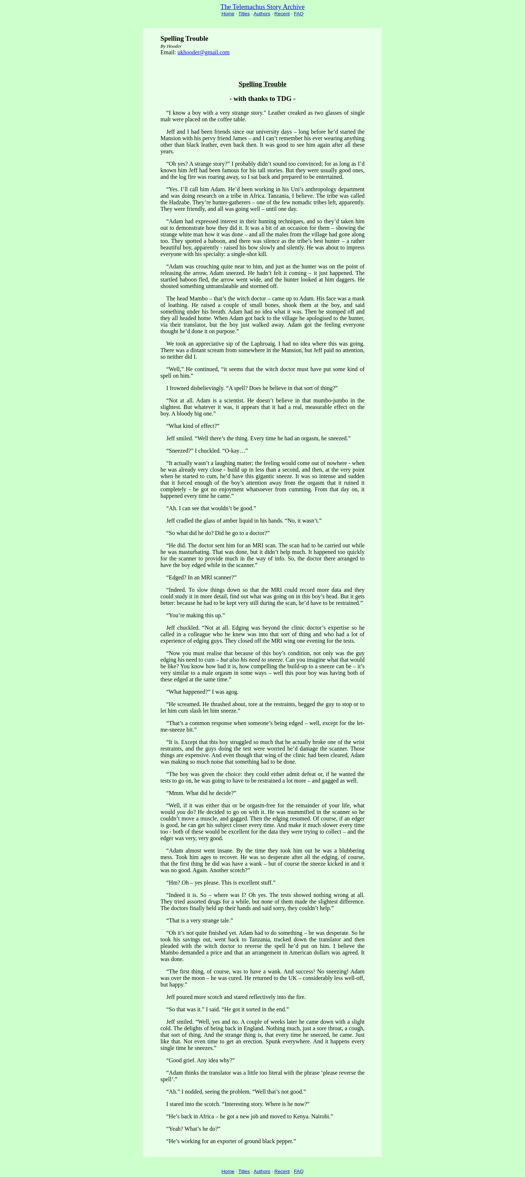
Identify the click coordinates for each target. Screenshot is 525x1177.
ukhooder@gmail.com (204, 52)
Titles (244, 13)
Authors (262, 13)
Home (227, 13)
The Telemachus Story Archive (263, 7)
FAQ (299, 13)
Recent (282, 13)
